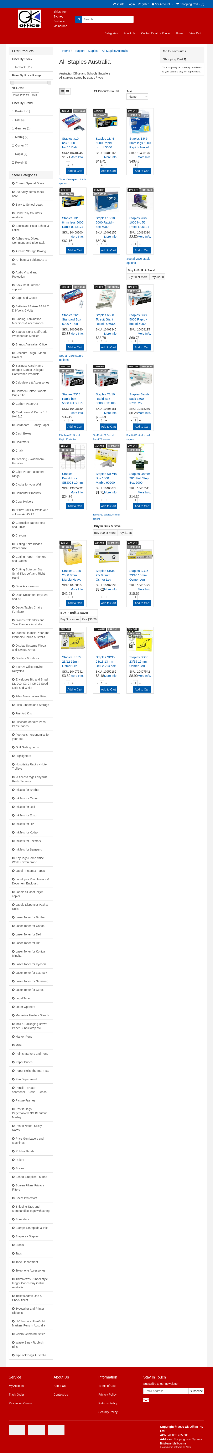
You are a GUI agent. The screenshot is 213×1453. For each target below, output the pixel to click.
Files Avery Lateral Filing (31, 696)
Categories (111, 33)
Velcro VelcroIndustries (30, 1334)
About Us (129, 33)
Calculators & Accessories (32, 382)
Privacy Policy (107, 1394)
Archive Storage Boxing (31, 251)
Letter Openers (25, 1006)
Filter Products (22, 51)
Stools (20, 1245)
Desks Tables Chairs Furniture (27, 609)
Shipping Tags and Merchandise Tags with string (31, 1208)
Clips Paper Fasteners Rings (28, 474)
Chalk (19, 450)
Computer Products (28, 493)
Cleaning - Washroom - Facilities (28, 461)
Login (131, 4)
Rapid (21, 154)
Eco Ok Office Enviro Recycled (27, 669)
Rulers (20, 1159)
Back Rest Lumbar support (26, 287)
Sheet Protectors (26, 1198)
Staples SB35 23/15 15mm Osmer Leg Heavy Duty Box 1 (138, 665)
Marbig (21, 137)
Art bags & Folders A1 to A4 (29, 262)
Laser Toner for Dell (28, 934)
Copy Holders (24, 501)
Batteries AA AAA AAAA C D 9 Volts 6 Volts (30, 308)
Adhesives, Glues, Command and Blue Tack (28, 240)
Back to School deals (29, 204)
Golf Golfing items (27, 747)
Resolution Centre (20, 1403)
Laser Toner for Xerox (29, 989)
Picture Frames (25, 1100)
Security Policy (108, 1412)
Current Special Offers (30, 183)
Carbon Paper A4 (27, 403)
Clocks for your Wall (28, 484)
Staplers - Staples (27, 1236)
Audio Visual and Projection (24, 274)
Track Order (16, 1394)
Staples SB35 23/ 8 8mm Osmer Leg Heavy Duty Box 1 (105, 579)
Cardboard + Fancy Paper (32, 425)
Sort (128, 91)
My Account (16, 1385)
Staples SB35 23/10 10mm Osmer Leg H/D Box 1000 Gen (139, 579)
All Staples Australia (115, 50)
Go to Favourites (174, 51)
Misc (19, 1045)
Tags (19, 1253)
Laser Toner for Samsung (32, 981)
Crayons (21, 535)
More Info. (77, 157)
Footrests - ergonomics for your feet (31, 736)
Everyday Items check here (28, 194)
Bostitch (22, 111)
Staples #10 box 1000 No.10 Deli (70, 143)
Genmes (23, 128)
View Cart (195, 33)
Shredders (22, 1219)
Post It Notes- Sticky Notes (27, 1128)
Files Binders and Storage (32, 705)
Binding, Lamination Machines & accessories (27, 321)
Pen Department (26, 1079)
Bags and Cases (26, 297)
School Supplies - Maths (31, 1177)
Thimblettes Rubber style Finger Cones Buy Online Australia (30, 1283)
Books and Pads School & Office (30, 228)
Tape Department (27, 1262)
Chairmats (22, 442)
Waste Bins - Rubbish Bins (27, 1344)
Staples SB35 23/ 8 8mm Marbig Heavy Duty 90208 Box (72, 579)
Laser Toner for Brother (31, 917)
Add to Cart (74, 171)
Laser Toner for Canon (30, 926)
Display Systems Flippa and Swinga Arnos (29, 647)
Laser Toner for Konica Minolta (28, 953)
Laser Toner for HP (28, 943)
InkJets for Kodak (27, 832)
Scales (20, 1168)
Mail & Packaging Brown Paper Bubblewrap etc (29, 1026)
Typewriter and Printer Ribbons (28, 1310)
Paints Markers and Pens (32, 1053)
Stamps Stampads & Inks (32, 1227)
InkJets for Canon (27, 798)
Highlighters (23, 756)
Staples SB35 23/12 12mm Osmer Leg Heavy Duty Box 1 (71, 665)
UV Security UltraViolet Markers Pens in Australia (28, 1323)
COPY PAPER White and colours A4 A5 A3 (30, 512)
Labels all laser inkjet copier (27, 894)
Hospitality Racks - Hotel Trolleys (29, 766)
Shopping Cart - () (190, 4)
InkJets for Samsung (29, 849)
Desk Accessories (27, 586)
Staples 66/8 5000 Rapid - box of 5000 (138, 319)
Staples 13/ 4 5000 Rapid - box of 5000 (105, 143)
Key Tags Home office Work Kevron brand (28, 860)
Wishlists (118, 4)
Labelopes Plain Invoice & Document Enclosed (30, 881)
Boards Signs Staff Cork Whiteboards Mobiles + (29, 334)
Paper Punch (24, 1062)
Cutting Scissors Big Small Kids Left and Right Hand (28, 573)
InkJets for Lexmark (28, 841)
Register (143, 4)
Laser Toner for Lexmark (31, 972)
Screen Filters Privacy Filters (28, 1187)
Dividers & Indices (27, 658)
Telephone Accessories (30, 1270)
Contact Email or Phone (155, 33)
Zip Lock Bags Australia (31, 1355)
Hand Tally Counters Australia (27, 215)
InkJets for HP (25, 824)
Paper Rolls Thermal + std (32, 1070)
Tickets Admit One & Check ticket (27, 1298)
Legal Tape (23, 998)
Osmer (21, 145)
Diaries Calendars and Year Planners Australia (28, 622)
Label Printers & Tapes (30, 870)
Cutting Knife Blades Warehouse (27, 546)
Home (179, 33)
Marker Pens (24, 1036)
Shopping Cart (174, 59)
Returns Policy (107, 1403)
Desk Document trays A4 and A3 (30, 597)
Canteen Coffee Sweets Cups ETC (29, 393)
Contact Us (61, 1394)
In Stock (23, 67)
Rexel (21, 162)
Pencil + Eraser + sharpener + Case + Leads (29, 1090)
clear (35, 94)
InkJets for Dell (25, 806)
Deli (20, 120)
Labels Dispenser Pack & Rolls (30, 906)
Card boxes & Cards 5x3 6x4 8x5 (29, 414)
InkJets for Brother (27, 789)
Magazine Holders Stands (32, 1015)
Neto (188, 1447)
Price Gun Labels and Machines (28, 1140)
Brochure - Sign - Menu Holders (29, 355)
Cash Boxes (23, 433)
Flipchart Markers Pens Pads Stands (29, 724)
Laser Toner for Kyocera (31, 964)
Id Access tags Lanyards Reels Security (29, 779)
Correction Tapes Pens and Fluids (28, 525)
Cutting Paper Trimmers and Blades (29, 559)
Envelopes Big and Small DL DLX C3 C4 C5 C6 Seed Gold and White (30, 683)
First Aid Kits (24, 713)
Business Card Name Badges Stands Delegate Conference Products (28, 370)
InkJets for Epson (27, 815)
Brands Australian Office (31, 344)
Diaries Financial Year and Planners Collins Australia (31, 635)
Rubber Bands (25, 1151)
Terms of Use (106, 1385)
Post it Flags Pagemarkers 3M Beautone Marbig (29, 1113)
